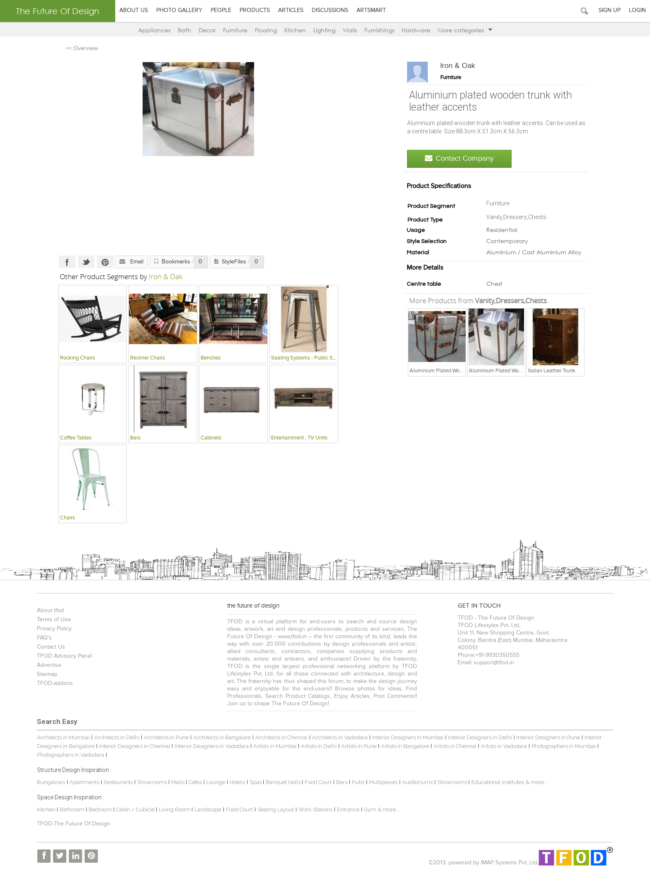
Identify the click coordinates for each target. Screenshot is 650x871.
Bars (341, 782)
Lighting (324, 30)
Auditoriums (416, 782)
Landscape (207, 809)
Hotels (236, 782)
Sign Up (610, 10)
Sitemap (46, 675)
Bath (184, 30)
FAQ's (43, 638)
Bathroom (72, 809)
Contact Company (460, 158)
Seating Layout (275, 809)
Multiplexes (382, 782)
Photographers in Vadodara (69, 755)
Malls (177, 782)
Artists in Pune (358, 746)
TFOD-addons (54, 684)
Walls (350, 30)
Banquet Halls (283, 782)
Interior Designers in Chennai (133, 746)
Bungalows (50, 782)
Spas (255, 782)
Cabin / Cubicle (135, 809)
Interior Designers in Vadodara (211, 746)
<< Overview (81, 48)
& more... (536, 782)
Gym (369, 809)
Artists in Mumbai (274, 746)
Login (637, 10)
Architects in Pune (165, 738)
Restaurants (118, 782)
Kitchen (295, 30)
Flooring (266, 30)
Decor (207, 30)
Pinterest (104, 262)
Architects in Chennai (281, 738)
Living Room (173, 809)
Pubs (357, 782)
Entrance (347, 809)
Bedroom (100, 809)
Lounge (215, 782)
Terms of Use (53, 620)
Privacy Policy (53, 629)
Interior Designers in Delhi (479, 738)
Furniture (235, 30)
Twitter (85, 262)
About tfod (49, 611)
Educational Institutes (497, 782)
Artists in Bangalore (404, 746)
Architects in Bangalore (221, 738)
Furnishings (379, 30)
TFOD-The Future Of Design (72, 824)
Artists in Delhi (318, 746)
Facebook (66, 262)
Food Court (317, 782)
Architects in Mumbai (62, 738)
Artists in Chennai (454, 746)
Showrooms (151, 782)
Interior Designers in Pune (547, 738)
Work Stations (315, 809)
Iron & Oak (458, 66)
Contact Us (50, 647)
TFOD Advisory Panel (63, 656)
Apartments (83, 782)
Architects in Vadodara (339, 738)
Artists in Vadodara (503, 746)
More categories (465, 30)
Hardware (416, 30)
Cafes (194, 782)
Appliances (154, 30)
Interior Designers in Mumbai (407, 738)
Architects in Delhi (115, 738)
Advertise (48, 665)
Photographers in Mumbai (563, 746)
